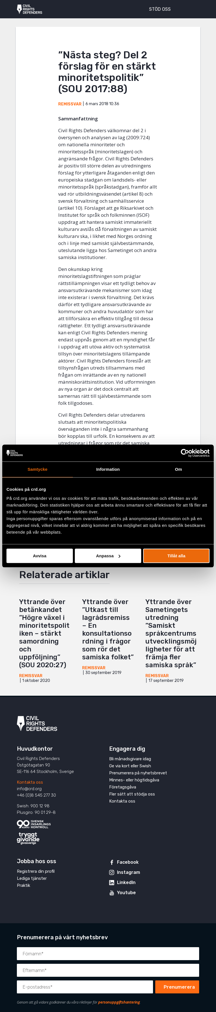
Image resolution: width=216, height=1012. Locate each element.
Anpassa (108, 555)
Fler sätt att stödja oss (132, 794)
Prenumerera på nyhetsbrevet (138, 772)
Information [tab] (108, 469)
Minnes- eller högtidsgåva (134, 780)
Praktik (23, 885)
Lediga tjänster (32, 878)
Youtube (126, 892)
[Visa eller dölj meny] (191, 8)
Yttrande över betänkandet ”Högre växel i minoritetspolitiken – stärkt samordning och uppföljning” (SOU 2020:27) (44, 633)
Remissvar (70, 104)
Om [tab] (178, 469)
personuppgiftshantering (119, 1002)
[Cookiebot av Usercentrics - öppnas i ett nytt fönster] (185, 453)
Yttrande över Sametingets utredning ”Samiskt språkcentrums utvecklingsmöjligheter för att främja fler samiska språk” (171, 633)
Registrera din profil (36, 871)
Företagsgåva (122, 787)
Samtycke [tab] (38, 469)
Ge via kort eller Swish (130, 765)
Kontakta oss (30, 782)
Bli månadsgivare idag (130, 758)
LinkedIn (126, 882)
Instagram (128, 872)
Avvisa (39, 555)
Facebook (128, 862)
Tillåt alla (176, 555)
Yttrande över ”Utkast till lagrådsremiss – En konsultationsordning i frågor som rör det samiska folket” (108, 629)
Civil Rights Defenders (29, 9)
